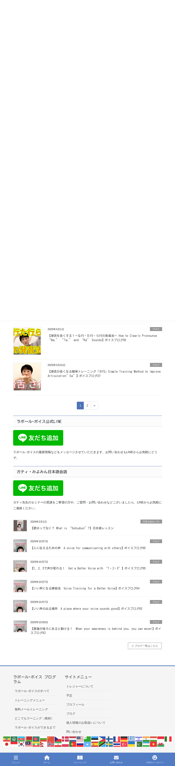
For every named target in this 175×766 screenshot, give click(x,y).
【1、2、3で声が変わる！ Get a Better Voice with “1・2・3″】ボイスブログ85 (88, 568)
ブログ (155, 329)
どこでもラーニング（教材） (34, 718)
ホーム (47, 759)
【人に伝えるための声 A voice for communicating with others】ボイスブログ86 (87, 548)
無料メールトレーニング (31, 709)
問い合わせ (73, 731)
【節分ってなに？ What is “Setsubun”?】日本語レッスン (72, 528)
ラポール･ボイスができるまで (35, 727)
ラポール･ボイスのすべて (32, 691)
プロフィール (75, 704)
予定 (69, 695)
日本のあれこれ (151, 521)
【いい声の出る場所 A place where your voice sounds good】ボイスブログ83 (86, 608)
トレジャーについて (79, 686)
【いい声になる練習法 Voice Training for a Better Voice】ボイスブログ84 (84, 588)
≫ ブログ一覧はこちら (144, 645)
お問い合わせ (116, 759)
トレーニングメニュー (30, 700)
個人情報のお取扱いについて (86, 722)
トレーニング (79, 759)
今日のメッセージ (154, 759)
